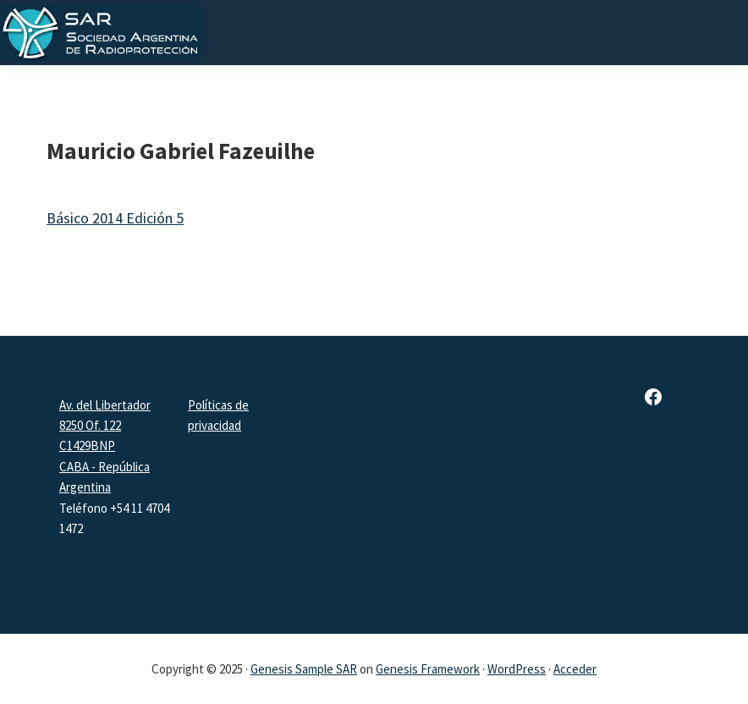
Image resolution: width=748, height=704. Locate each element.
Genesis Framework (428, 669)
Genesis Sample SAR (303, 669)
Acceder (575, 669)
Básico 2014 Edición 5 (115, 218)
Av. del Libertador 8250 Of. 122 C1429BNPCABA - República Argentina (105, 446)
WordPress (516, 669)
